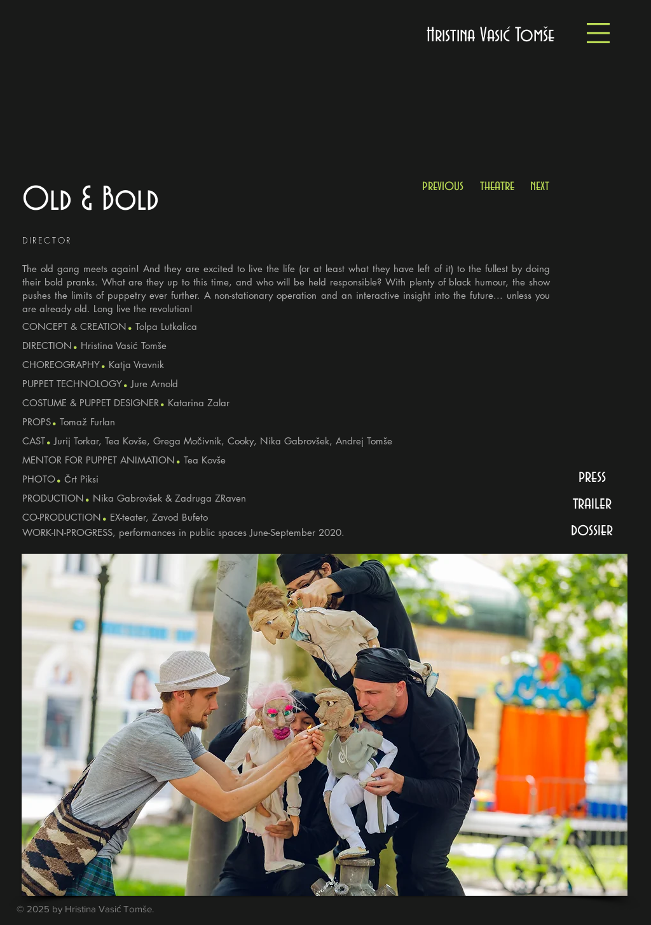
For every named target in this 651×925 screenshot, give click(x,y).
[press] (592, 476)
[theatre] (496, 186)
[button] (598, 33)
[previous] (442, 186)
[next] (539, 186)
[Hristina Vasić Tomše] (490, 36)
